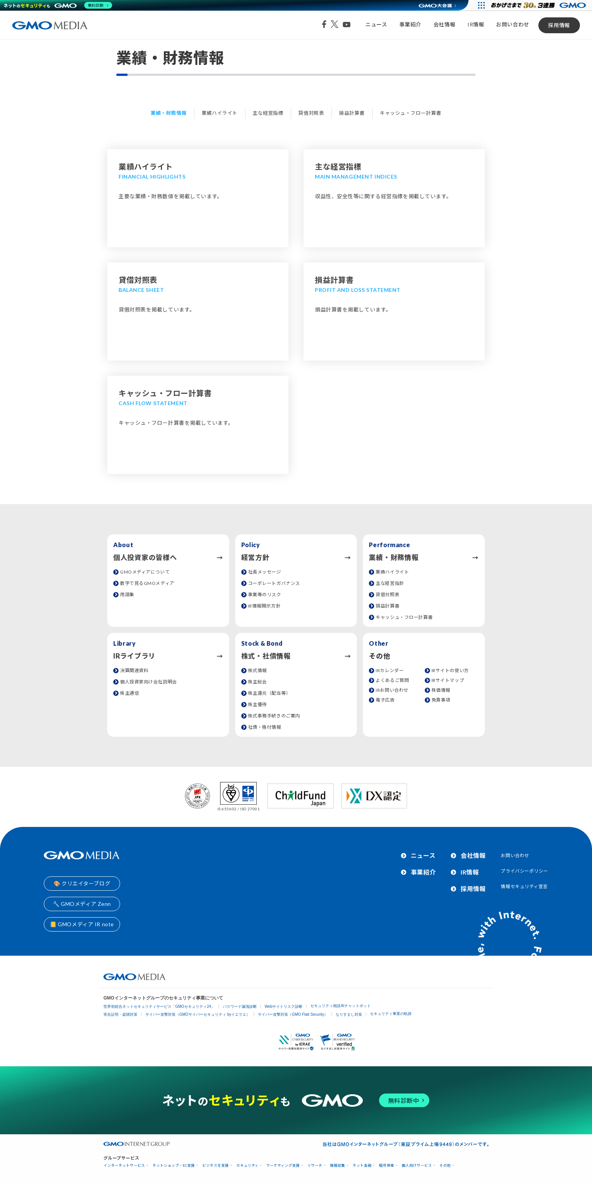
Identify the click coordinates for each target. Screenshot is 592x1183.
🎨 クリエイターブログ (82, 883)
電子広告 (385, 700)
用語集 (127, 594)
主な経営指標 (268, 113)
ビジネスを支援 (215, 1165)
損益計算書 (352, 113)
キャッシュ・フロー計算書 (410, 113)
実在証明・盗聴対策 (120, 1014)
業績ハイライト (219, 113)
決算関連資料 (134, 670)
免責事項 (441, 700)
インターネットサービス (124, 1165)
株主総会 (257, 682)
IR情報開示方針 (264, 606)
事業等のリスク (264, 594)
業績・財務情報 (169, 113)
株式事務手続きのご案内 (274, 716)
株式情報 (257, 670)
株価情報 (441, 690)
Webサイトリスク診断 (283, 1006)
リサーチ (314, 1165)
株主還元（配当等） (269, 693)
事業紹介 (410, 24)
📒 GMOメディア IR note (82, 924)
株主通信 (129, 693)
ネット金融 (362, 1165)
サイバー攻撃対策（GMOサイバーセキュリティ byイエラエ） (197, 1014)
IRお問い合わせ (392, 690)
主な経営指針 (390, 583)
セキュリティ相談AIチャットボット (340, 1006)
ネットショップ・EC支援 (174, 1165)
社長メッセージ (264, 572)
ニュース (376, 24)
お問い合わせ (512, 24)
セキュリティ (247, 1165)
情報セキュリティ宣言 (524, 886)
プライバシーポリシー (524, 871)
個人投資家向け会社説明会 (148, 682)
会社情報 (444, 24)
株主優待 (257, 704)
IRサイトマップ (448, 680)
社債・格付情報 (264, 727)
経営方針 (255, 557)
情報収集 (337, 1165)
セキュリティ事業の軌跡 (391, 1014)
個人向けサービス (417, 1165)
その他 (445, 1165)
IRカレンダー (390, 670)
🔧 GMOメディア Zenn (82, 904)
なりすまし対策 (349, 1014)
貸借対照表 (311, 113)
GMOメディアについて (145, 572)
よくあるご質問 (392, 680)
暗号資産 (386, 1165)
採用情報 (559, 25)
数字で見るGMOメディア (147, 583)
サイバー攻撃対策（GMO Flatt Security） (293, 1014)
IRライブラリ (134, 656)
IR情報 (475, 24)
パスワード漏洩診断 (240, 1006)
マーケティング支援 (283, 1165)
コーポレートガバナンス (274, 583)
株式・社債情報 (266, 656)
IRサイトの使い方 (450, 670)
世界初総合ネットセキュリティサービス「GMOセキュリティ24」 (159, 1006)
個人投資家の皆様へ (145, 557)
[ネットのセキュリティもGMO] (58, 5)
